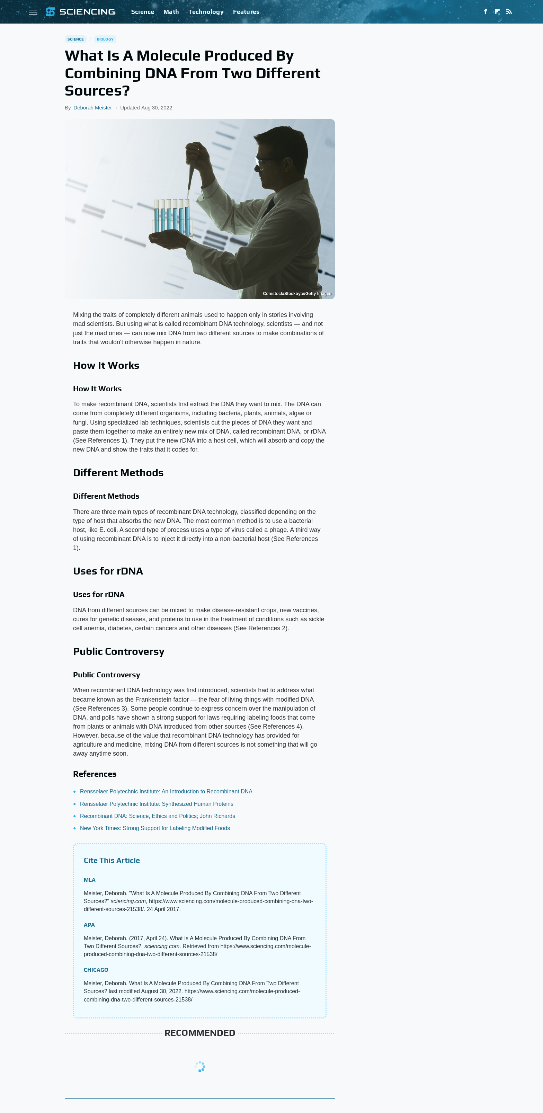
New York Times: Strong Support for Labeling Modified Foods (155, 828)
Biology (105, 39)
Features (246, 11)
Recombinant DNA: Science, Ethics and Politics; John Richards (157, 816)
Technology (206, 11)
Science (142, 11)
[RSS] (509, 12)
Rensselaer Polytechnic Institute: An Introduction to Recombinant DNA (166, 791)
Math (171, 11)
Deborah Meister (92, 107)
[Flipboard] (497, 12)
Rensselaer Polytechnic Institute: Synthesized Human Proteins (156, 804)
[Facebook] (485, 12)
